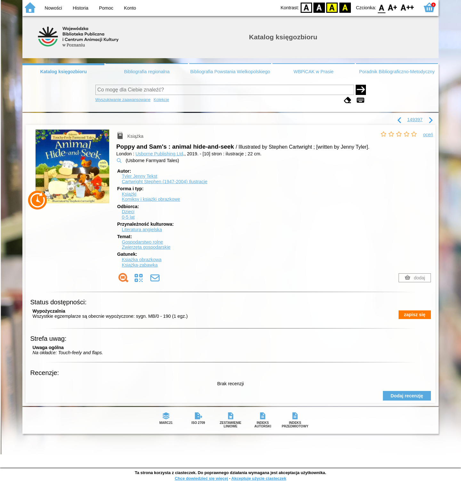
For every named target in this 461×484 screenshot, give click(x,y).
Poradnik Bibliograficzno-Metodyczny (397, 71)
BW (319, 7)
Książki (129, 194)
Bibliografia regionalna (146, 71)
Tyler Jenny (139, 176)
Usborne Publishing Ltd (159, 153)
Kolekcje (161, 99)
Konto (130, 8)
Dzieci (128, 211)
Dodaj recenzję (407, 395)
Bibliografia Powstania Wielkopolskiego (230, 71)
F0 (381, 7)
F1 (393, 7)
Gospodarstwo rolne (142, 242)
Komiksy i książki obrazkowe (151, 199)
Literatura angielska (142, 229)
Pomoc (106, 8)
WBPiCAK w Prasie (314, 71)
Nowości (53, 8)
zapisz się (414, 314)
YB (332, 7)
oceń (428, 134)
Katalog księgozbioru (63, 71)
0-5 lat (128, 217)
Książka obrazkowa (141, 259)
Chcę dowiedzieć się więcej (201, 478)
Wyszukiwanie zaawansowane (123, 99)
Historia (80, 8)
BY (345, 7)
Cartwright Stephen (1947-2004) (164, 181)
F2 (407, 7)
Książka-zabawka (140, 265)
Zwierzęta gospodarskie (146, 247)
